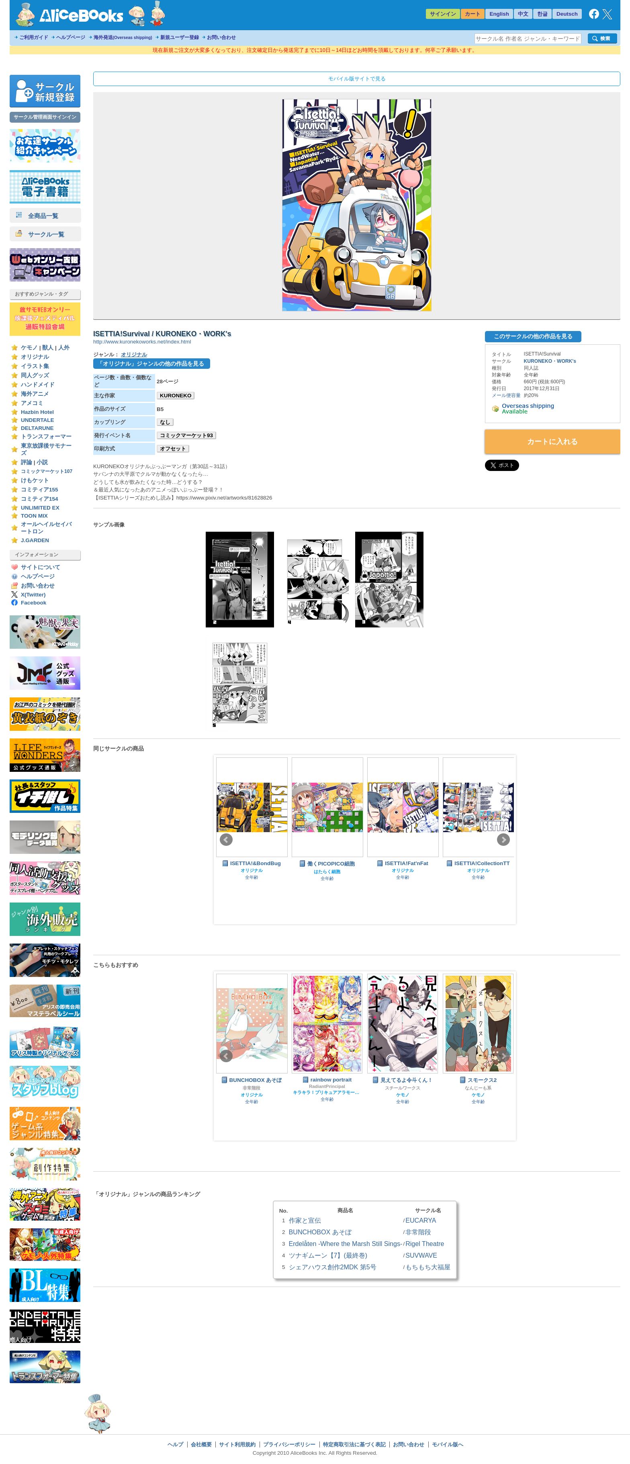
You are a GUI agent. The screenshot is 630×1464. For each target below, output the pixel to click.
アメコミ (32, 403)
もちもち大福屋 (427, 1267)
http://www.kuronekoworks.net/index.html (142, 342)
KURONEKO (175, 396)
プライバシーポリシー (289, 1444)
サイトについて (40, 567)
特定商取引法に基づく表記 (354, 1444)
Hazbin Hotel (37, 412)
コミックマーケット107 (46, 471)
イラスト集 (35, 366)
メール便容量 (506, 395)
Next (503, 839)
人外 (64, 348)
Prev (226, 839)
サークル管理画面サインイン (45, 117)
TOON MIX (34, 516)
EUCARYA (420, 1220)
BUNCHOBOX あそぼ (320, 1232)
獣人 (47, 348)
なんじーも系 (478, 1088)
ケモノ (29, 348)
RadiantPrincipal (327, 1086)
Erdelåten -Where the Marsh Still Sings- (346, 1243)
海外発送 (123, 37)
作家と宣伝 (305, 1220)
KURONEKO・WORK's (550, 361)
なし (165, 422)
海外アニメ (35, 394)
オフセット (173, 449)
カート (473, 14)
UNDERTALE (37, 420)
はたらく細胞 (327, 871)
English (499, 14)
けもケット (35, 480)
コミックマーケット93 (186, 435)
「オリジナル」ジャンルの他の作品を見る (150, 363)
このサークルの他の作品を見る (533, 336)
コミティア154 (39, 499)
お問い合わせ (221, 37)
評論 (26, 462)
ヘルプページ (70, 37)
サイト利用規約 (237, 1444)
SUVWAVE (421, 1255)
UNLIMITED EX (40, 508)
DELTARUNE (37, 428)
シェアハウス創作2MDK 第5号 (332, 1267)
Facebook (33, 603)
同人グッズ (35, 375)
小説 (42, 462)
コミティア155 (39, 490)
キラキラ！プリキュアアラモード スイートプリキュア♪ (327, 1092)
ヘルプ (175, 1444)
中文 (523, 14)
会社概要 (201, 1444)
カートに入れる (552, 442)
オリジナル (35, 357)
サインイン (443, 14)
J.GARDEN (35, 540)
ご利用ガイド (33, 37)
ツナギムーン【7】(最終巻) (328, 1255)
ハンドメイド (38, 385)
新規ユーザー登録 (179, 37)
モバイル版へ (447, 1444)
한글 (542, 14)
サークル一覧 (40, 234)
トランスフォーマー (46, 437)
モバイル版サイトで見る (357, 79)
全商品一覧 (37, 215)
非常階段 (251, 1088)
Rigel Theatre (424, 1243)
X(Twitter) (33, 595)
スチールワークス (402, 1088)
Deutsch (567, 14)
